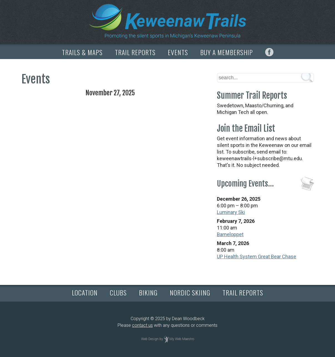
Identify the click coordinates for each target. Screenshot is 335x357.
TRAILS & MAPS (82, 52)
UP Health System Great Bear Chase (256, 256)
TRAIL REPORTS (135, 52)
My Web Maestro (181, 339)
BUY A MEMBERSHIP (226, 52)
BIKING (148, 292)
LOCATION (85, 292)
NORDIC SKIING (190, 292)
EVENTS (178, 52)
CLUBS (118, 292)
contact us (142, 325)
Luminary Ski (231, 212)
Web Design (150, 339)
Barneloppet (230, 234)
